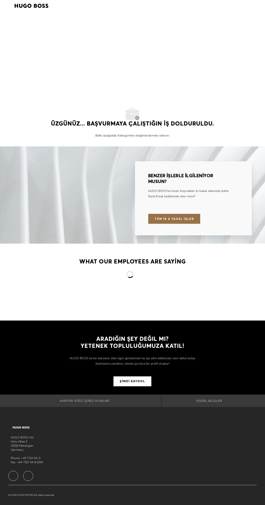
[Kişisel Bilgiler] (209, 401)
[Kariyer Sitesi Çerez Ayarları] (85, 401)
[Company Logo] (31, 5)
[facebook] (13, 476)
